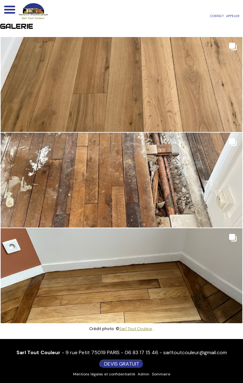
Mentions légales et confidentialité (104, 374)
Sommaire (161, 374)
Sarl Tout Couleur (136, 328)
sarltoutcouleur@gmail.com (195, 352)
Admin (143, 374)
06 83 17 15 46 (141, 352)
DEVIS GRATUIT (121, 364)
